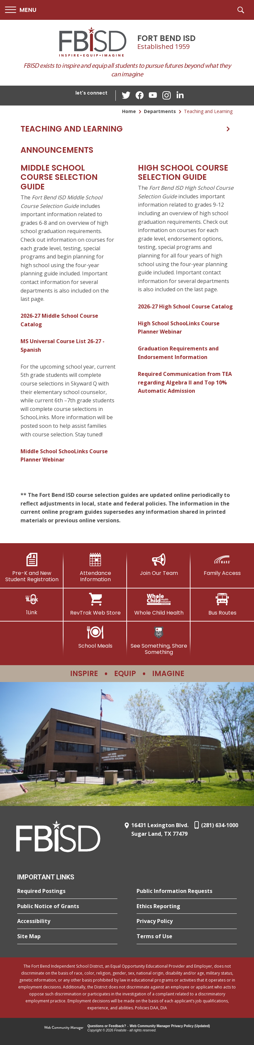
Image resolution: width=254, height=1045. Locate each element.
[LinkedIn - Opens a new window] (179, 95)
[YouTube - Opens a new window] (153, 95)
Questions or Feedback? (106, 1026)
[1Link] (31, 604)
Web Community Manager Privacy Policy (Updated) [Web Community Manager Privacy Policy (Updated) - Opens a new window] (170, 1026)
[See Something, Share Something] (158, 640)
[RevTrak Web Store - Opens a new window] (95, 604)
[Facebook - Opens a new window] (140, 95)
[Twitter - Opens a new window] (126, 95)
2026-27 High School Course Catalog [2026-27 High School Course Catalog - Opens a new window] (185, 306)
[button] (20, 10)
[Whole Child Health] (158, 604)
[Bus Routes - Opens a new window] (222, 604)
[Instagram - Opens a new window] (166, 95)
